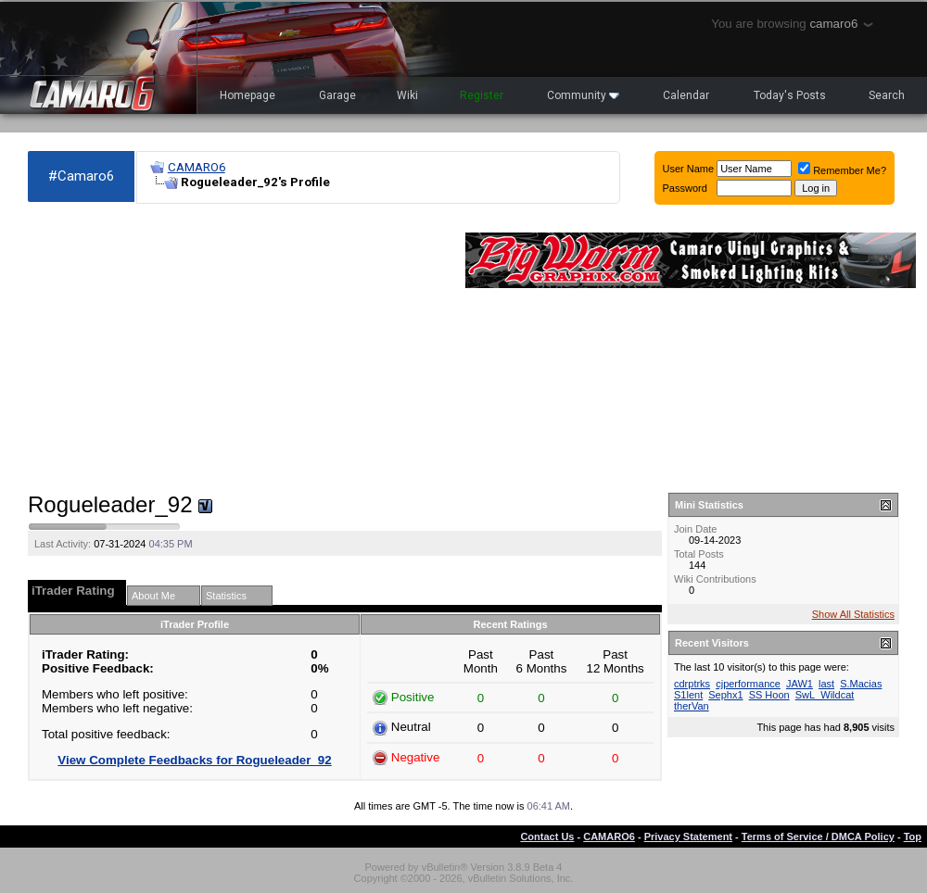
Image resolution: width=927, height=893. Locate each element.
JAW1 (799, 683)
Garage (337, 95)
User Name (689, 168)
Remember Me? (842, 170)
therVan (691, 705)
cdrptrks (692, 683)
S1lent (688, 694)
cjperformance (748, 683)
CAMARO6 (196, 167)
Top (912, 836)
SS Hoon (769, 694)
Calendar (686, 95)
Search (887, 95)
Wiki (407, 95)
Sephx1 (725, 694)
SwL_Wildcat (825, 694)
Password (685, 188)
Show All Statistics (853, 614)
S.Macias (861, 683)
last (826, 683)
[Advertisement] (237, 348)
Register (481, 95)
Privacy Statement (688, 836)
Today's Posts (790, 95)
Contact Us (547, 836)
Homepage (247, 95)
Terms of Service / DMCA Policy (818, 836)
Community (583, 95)
